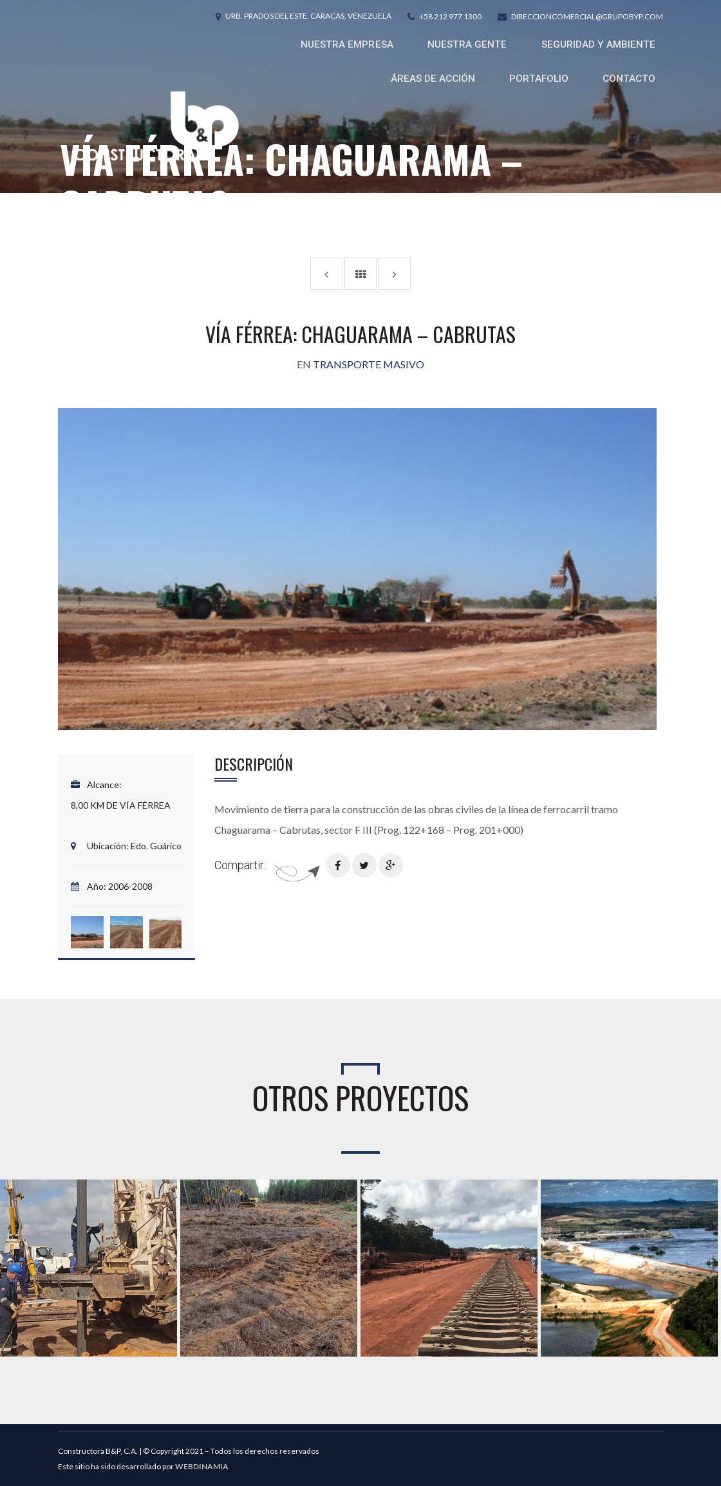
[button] (87, 932)
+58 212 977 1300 (450, 16)
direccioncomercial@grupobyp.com (587, 16)
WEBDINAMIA (202, 1466)
